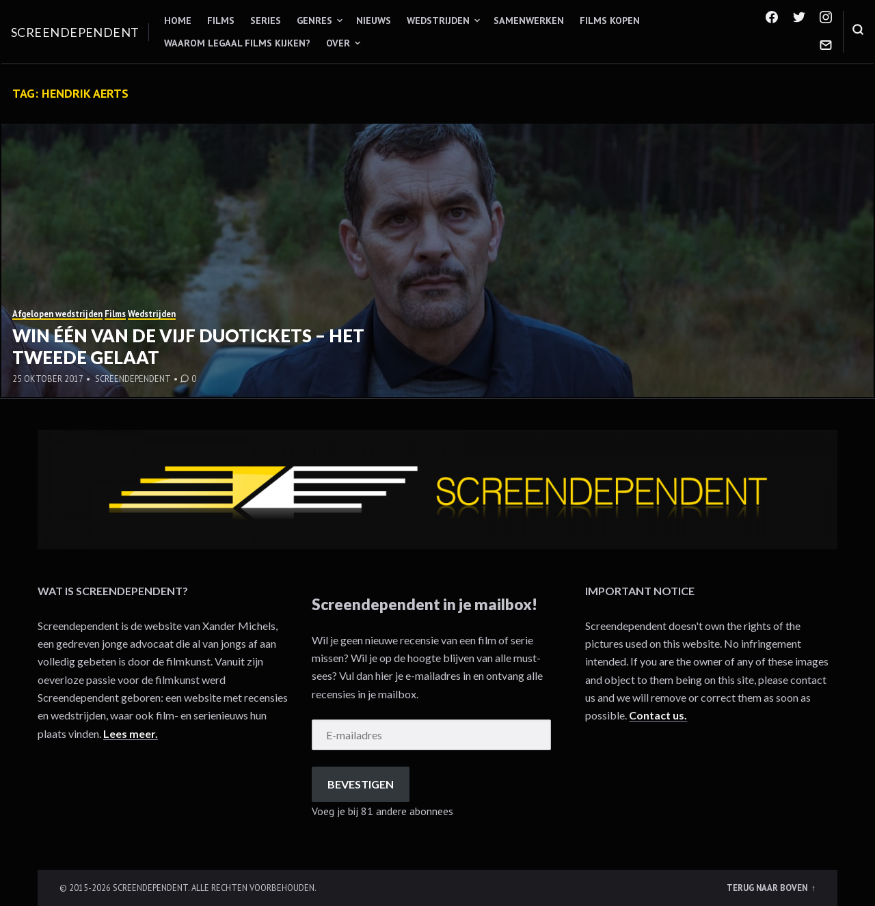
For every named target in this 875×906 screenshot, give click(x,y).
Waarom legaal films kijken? (237, 43)
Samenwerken (529, 20)
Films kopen (610, 20)
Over (338, 43)
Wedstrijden (438, 20)
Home (177, 20)
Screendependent (75, 32)
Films (220, 20)
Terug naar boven (768, 887)
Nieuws (373, 20)
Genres (314, 20)
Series (265, 20)
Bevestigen (360, 784)
